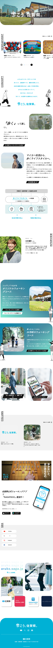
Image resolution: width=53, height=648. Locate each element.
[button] (32, 65)
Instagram (10, 540)
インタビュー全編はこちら (30, 252)
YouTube (10, 531)
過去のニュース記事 (46, 36)
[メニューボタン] (48, 6)
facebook (10, 544)
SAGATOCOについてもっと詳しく (8, 508)
